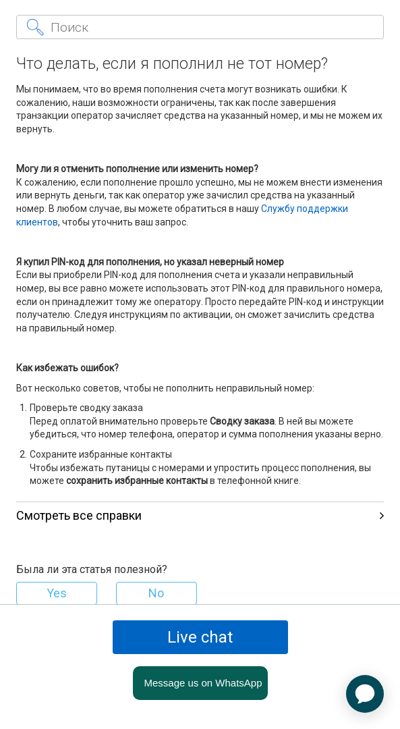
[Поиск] (200, 27)
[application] (365, 694)
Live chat (200, 637)
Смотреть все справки (200, 515)
